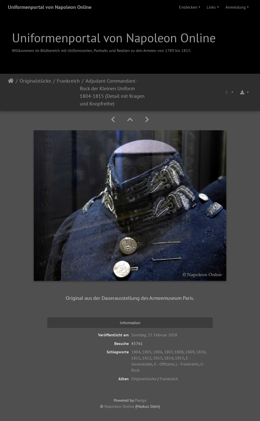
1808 (179, 351)
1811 (135, 357)
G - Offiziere (164, 364)
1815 (179, 357)
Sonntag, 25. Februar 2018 (154, 334)
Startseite (11, 92)
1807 (168, 351)
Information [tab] (130, 322)
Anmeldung (235, 7)
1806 (157, 351)
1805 (146, 351)
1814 (168, 357)
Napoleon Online (119, 406)
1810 (200, 351)
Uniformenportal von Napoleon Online (49, 7)
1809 (189, 351)
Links (211, 7)
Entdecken (188, 7)
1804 (135, 351)
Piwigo (141, 400)
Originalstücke (35, 81)
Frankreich (68, 81)
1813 (157, 357)
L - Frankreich (187, 364)
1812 (146, 357)
